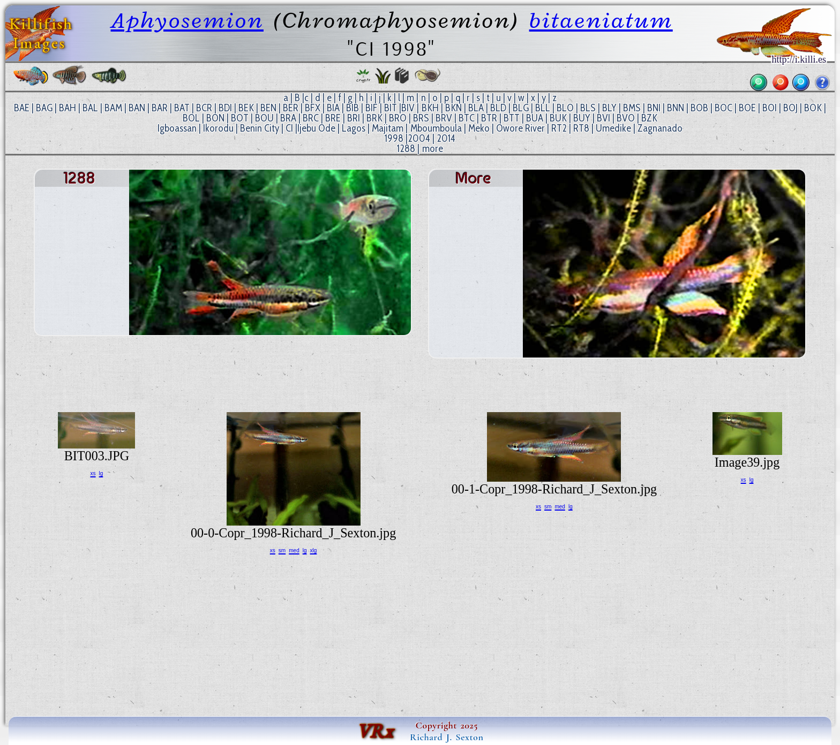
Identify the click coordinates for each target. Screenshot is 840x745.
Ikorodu (218, 128)
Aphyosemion (187, 20)
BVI (603, 118)
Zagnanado (660, 128)
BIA (333, 108)
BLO (565, 108)
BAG (44, 108)
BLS (588, 108)
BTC (467, 118)
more (432, 148)
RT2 (559, 128)
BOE (747, 108)
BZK (649, 118)
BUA (534, 118)
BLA (476, 108)
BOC (723, 108)
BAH (67, 108)
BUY (581, 118)
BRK (374, 118)
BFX (312, 108)
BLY (609, 108)
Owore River (520, 128)
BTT (512, 118)
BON (215, 118)
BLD (498, 108)
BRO (398, 118)
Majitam (387, 128)
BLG (521, 108)
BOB (699, 108)
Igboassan (177, 128)
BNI (654, 108)
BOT (240, 118)
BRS (421, 118)
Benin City (259, 128)
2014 (446, 138)
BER (290, 108)
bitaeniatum (601, 20)
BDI (225, 108)
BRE (333, 118)
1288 (406, 148)
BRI (353, 118)
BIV (408, 108)
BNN (675, 108)
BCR (204, 108)
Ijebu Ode (316, 128)
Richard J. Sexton (446, 737)
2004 (419, 138)
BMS (632, 108)
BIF (371, 108)
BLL (542, 108)
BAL (90, 108)
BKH (430, 108)
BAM (113, 108)
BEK (246, 108)
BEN (268, 108)
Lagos (353, 128)
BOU (264, 118)
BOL (191, 118)
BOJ (790, 108)
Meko (479, 128)
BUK (558, 118)
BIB (352, 108)
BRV (444, 118)
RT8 (581, 128)
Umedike (613, 128)
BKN (453, 108)
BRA (288, 118)
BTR (489, 118)
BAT (182, 108)
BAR (160, 108)
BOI (769, 108)
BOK (813, 108)
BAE (21, 108)
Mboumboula (436, 128)
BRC (311, 118)
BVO (626, 118)
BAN (137, 108)
